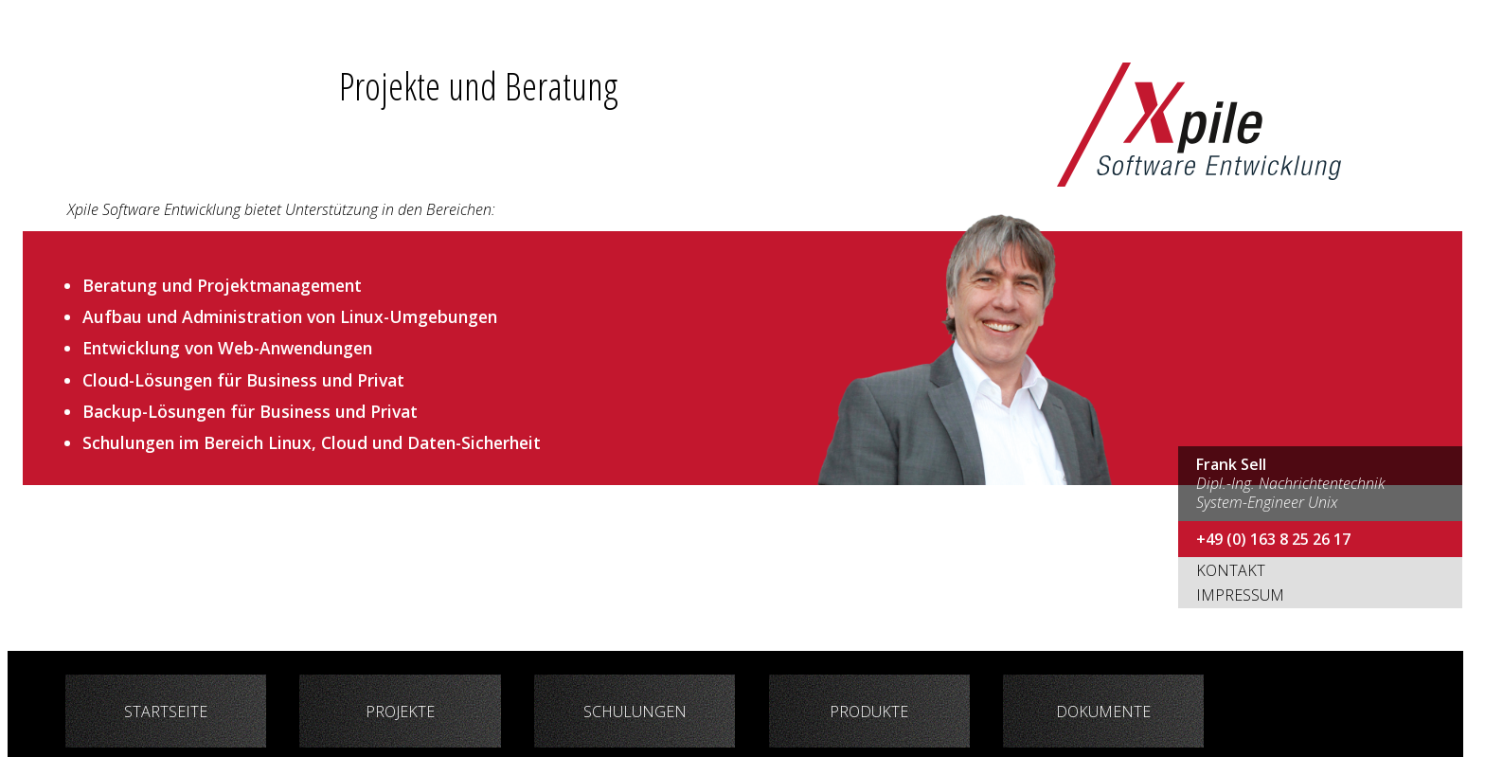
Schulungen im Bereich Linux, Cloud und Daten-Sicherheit (311, 442)
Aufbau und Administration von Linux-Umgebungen (289, 316)
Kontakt (1230, 570)
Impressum (1240, 595)
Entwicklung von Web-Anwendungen (227, 347)
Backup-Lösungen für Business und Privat (250, 411)
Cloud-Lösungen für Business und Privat (243, 380)
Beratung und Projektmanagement (222, 285)
